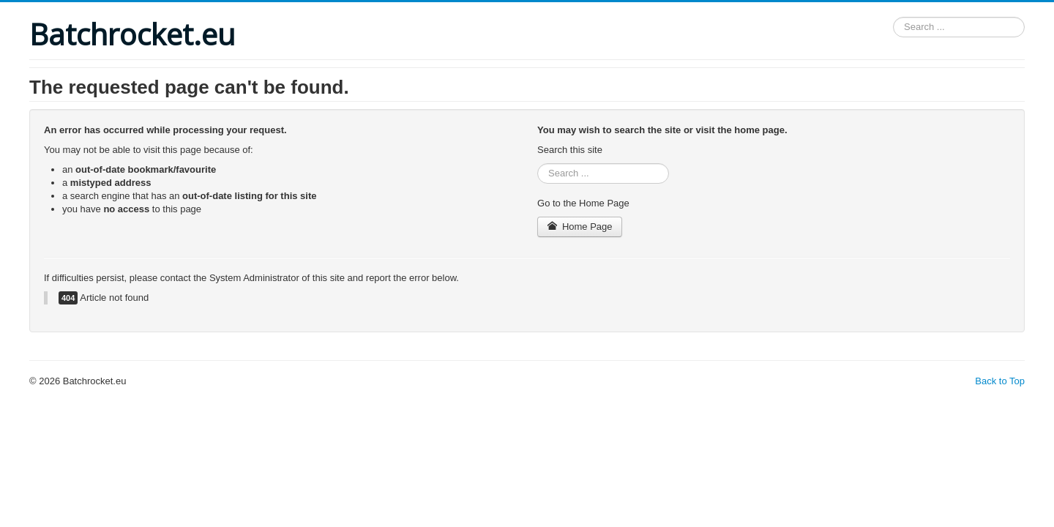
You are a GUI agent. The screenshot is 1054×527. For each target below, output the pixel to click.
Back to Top (1000, 380)
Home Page (580, 226)
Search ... (893, 17)
